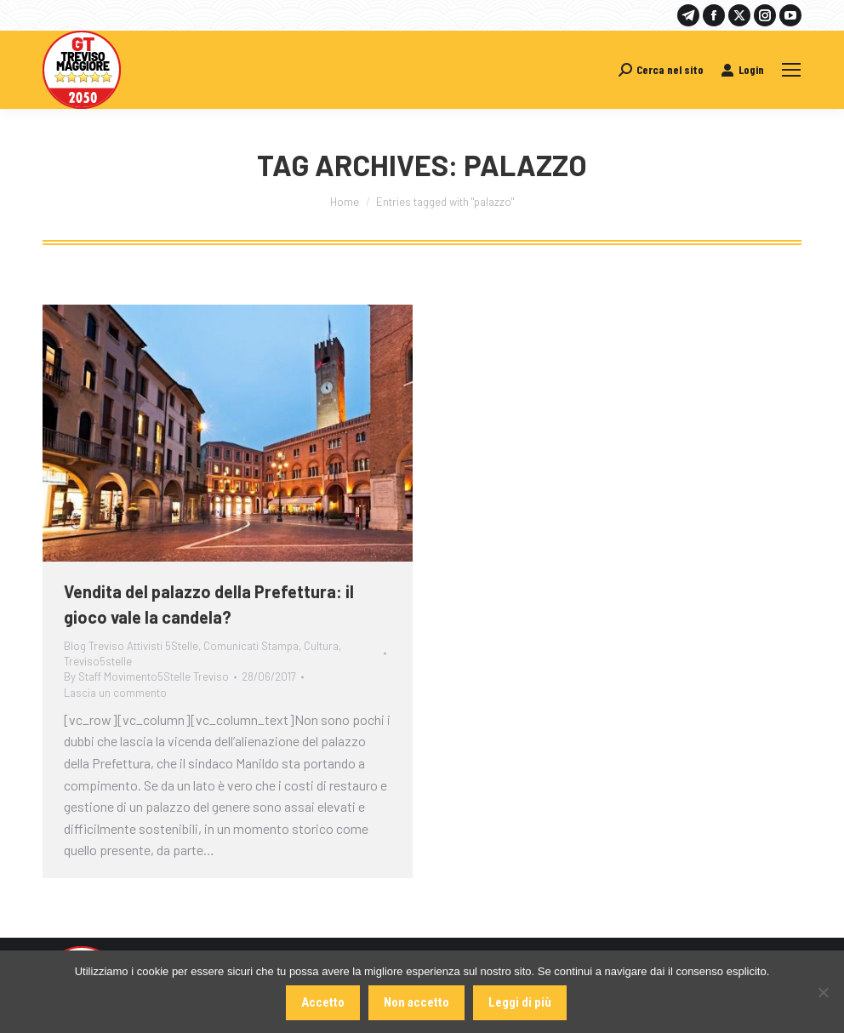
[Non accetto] (822, 992)
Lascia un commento (115, 692)
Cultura (321, 646)
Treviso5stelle (98, 661)
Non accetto (416, 1002)
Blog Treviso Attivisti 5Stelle (131, 646)
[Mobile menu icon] (791, 70)
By (146, 676)
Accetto (323, 1002)
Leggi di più (519, 1002)
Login (742, 69)
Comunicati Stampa (251, 646)
